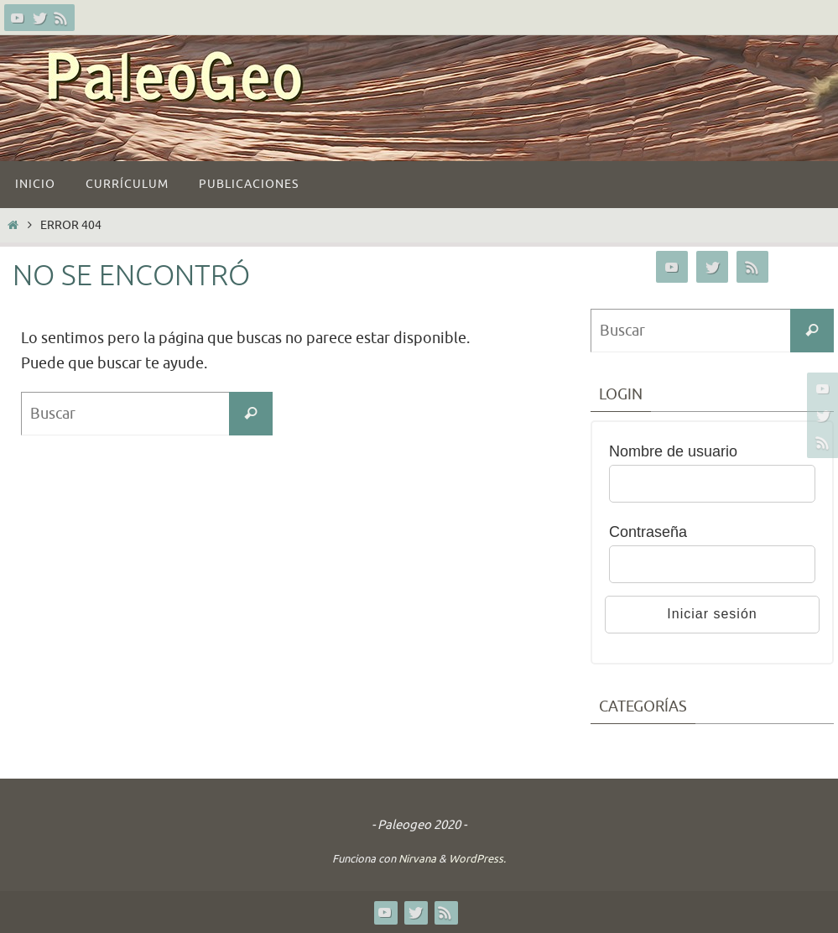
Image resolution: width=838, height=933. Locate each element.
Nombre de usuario (673, 451)
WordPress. (477, 859)
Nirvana (417, 859)
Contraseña (648, 532)
